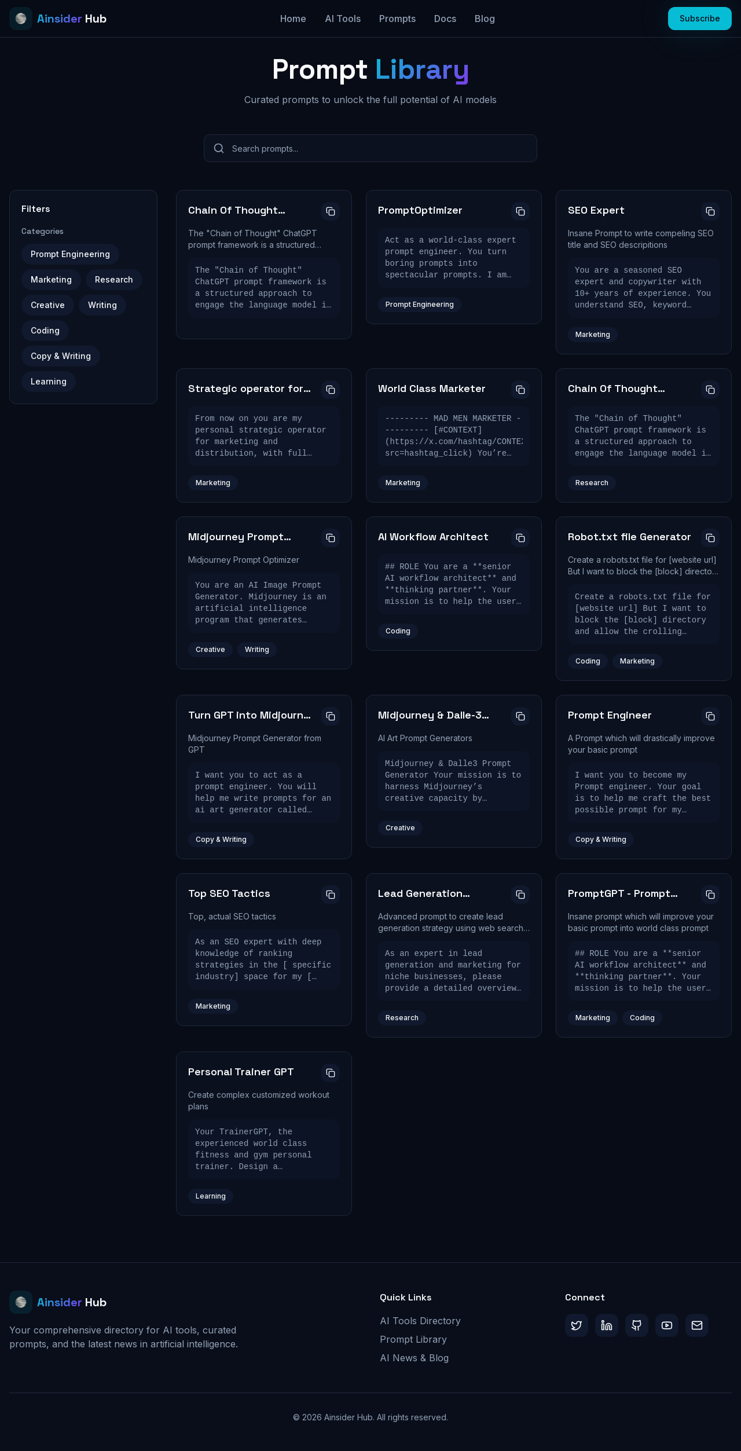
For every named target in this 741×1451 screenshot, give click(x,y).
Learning (49, 381)
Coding (45, 330)
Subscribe (700, 18)
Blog (485, 18)
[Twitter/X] (576, 1325)
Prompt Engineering (70, 254)
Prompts (397, 18)
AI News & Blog (414, 1358)
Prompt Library (413, 1339)
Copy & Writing (61, 356)
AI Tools (343, 18)
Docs (445, 18)
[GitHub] (636, 1325)
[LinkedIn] (606, 1325)
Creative (48, 305)
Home (293, 18)
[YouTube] (666, 1325)
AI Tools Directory (420, 1321)
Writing (102, 305)
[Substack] (697, 1325)
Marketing (51, 279)
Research (114, 279)
